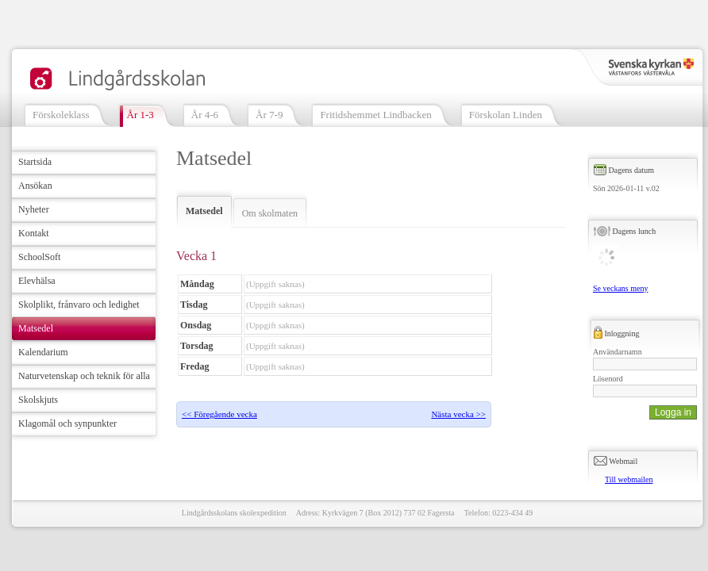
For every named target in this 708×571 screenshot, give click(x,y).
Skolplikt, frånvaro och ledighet (79, 304)
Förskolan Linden (505, 115)
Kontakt (33, 233)
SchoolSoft (39, 257)
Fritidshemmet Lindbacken (375, 115)
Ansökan (35, 185)
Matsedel (35, 328)
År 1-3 (140, 115)
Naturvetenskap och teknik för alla (84, 375)
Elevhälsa (37, 280)
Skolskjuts (38, 399)
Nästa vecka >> (458, 414)
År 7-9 (269, 115)
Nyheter (33, 209)
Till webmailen (628, 479)
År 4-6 (204, 115)
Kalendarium (43, 352)
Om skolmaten (270, 213)
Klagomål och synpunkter (67, 423)
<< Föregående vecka (219, 414)
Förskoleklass (61, 115)
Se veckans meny (620, 288)
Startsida (35, 161)
